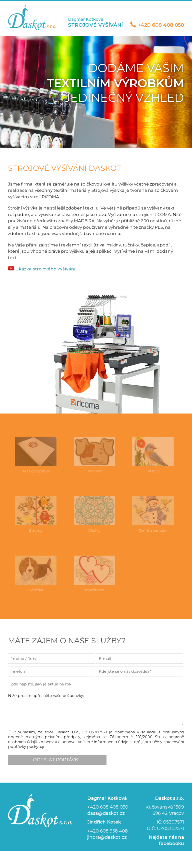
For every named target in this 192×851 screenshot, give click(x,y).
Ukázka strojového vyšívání (43, 261)
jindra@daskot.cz (106, 828)
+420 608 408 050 (163, 25)
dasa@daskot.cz (105, 804)
